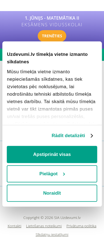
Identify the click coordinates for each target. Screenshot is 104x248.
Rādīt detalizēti (68, 135)
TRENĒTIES (52, 35)
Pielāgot (52, 173)
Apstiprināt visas (52, 154)
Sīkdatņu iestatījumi (51, 234)
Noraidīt (52, 193)
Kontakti (15, 226)
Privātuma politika (82, 226)
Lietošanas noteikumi (44, 226)
